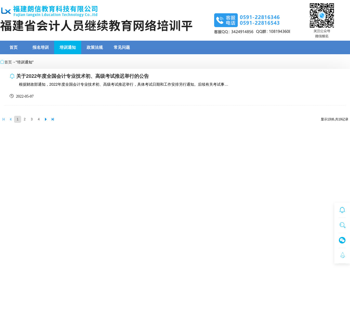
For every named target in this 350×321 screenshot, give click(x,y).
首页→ (10, 62)
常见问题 (122, 47)
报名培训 (40, 47)
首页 (13, 47)
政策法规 (95, 47)
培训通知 (68, 47)
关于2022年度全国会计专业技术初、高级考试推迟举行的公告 (82, 76)
